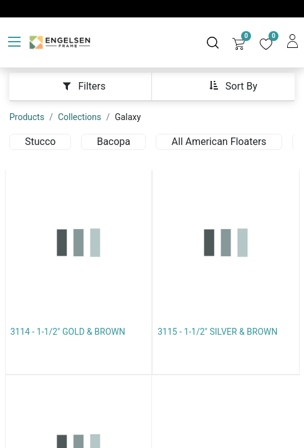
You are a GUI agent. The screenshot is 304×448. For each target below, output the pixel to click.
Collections (80, 117)
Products (26, 117)
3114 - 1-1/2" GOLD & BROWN (68, 332)
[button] (233, 85)
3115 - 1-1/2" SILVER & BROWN (218, 332)
